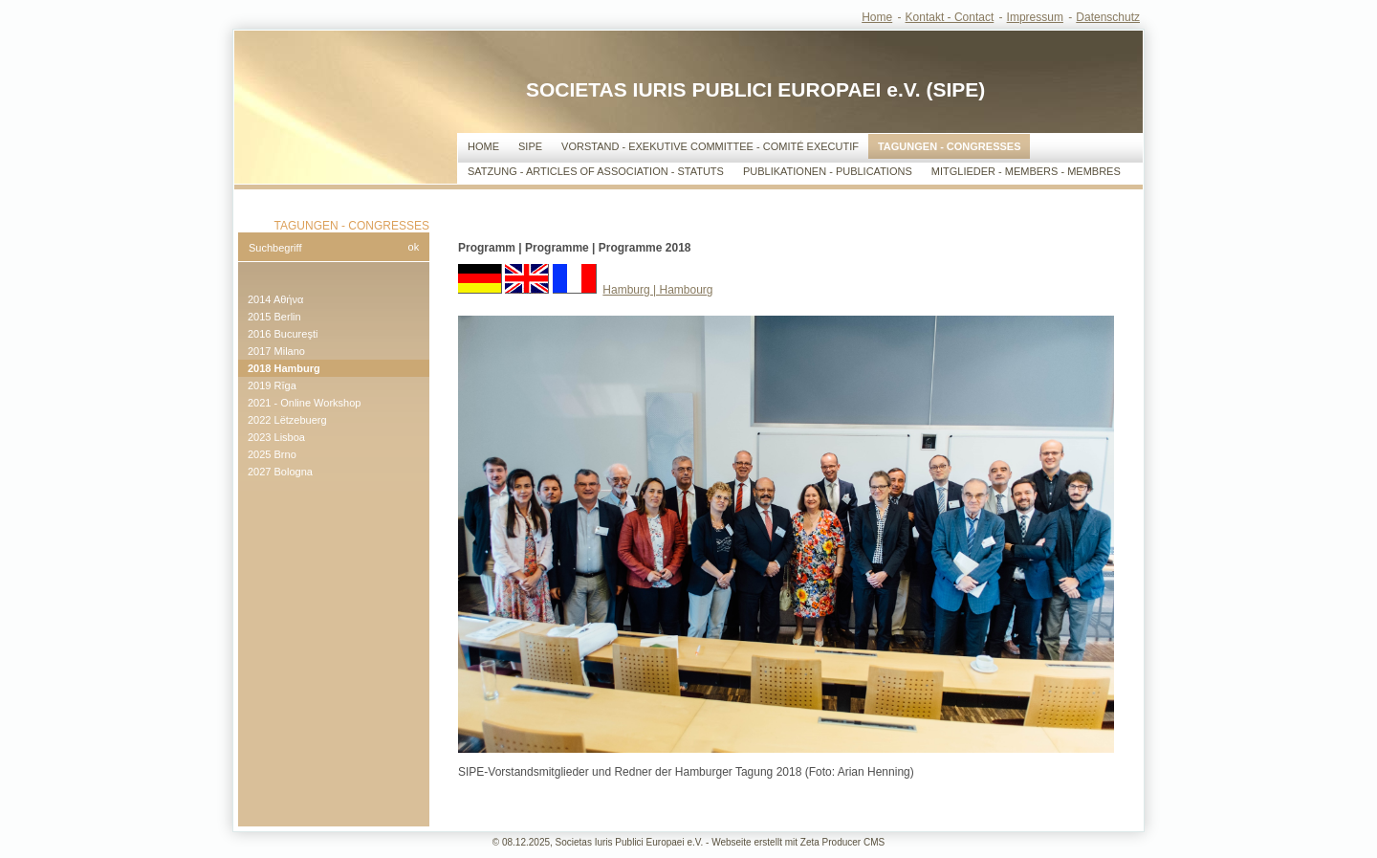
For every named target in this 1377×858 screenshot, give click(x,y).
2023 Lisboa (276, 437)
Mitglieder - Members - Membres (1026, 171)
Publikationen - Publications (827, 171)
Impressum (1035, 17)
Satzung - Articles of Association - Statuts (596, 171)
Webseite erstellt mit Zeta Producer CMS (798, 842)
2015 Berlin (274, 316)
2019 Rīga (272, 385)
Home (877, 17)
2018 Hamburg (284, 368)
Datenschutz (1108, 17)
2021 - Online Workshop (304, 402)
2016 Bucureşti (282, 334)
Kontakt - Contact (950, 17)
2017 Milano (276, 351)
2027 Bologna (280, 471)
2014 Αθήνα (275, 299)
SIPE (530, 146)
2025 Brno (272, 454)
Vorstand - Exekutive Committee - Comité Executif (710, 146)
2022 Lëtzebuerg (287, 420)
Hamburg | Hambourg (657, 290)
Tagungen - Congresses (949, 146)
